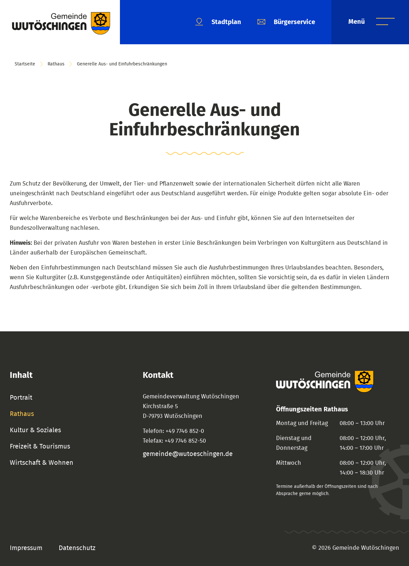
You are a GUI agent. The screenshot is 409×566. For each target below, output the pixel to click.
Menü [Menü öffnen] (357, 22)
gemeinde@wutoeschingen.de (188, 454)
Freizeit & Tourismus (40, 446)
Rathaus (56, 64)
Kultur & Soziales (35, 430)
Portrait (21, 397)
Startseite (25, 64)
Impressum (26, 548)
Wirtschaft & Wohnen (41, 463)
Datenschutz (77, 548)
